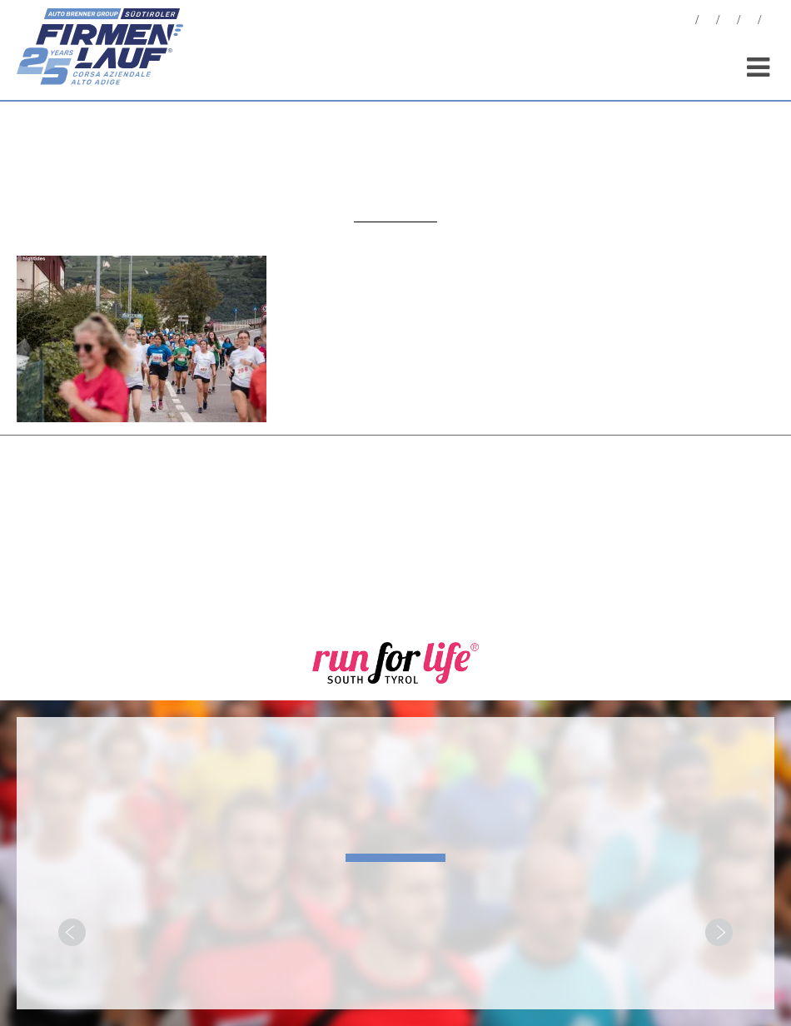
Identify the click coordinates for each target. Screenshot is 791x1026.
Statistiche (728, 22)
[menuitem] (770, 22)
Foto (708, 22)
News (687, 22)
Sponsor (749, 22)
